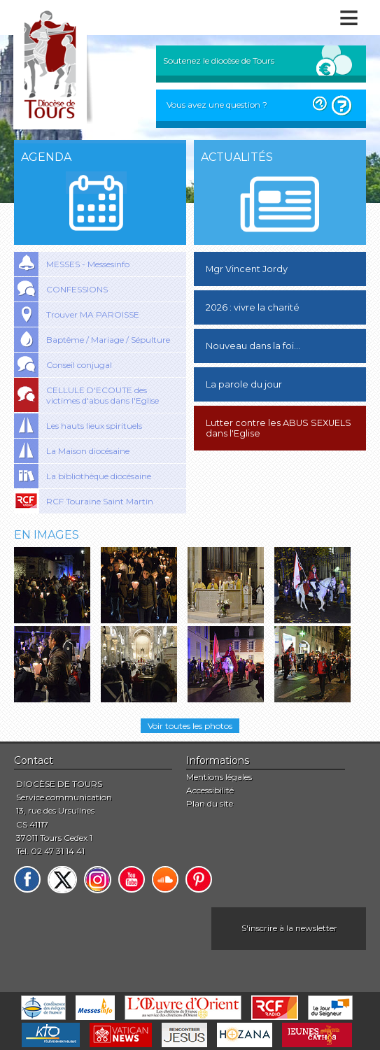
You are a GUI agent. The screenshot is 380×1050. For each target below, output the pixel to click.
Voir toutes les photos (190, 726)
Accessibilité (210, 790)
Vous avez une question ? (217, 104)
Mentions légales (219, 777)
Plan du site (209, 803)
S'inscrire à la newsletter (289, 928)
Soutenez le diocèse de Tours (218, 60)
